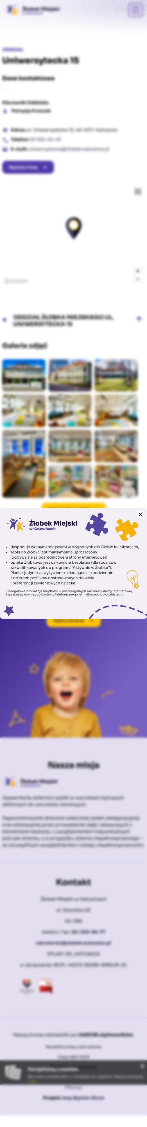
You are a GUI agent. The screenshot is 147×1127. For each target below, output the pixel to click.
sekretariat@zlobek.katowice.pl (73, 943)
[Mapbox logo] (16, 281)
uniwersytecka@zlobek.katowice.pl (68, 149)
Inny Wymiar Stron (83, 1098)
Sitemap (73, 1087)
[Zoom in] (138, 271)
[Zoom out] (138, 279)
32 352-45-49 (45, 139)
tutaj (31, 1081)
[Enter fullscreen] (138, 192)
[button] (74, 228)
